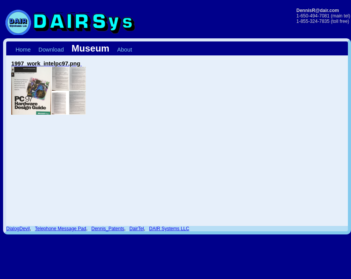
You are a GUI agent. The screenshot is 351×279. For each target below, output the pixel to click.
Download (51, 49)
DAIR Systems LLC (169, 228)
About (124, 49)
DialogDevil (18, 228)
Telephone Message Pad (60, 228)
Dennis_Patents (107, 228)
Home (23, 49)
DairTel (136, 228)
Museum (90, 48)
